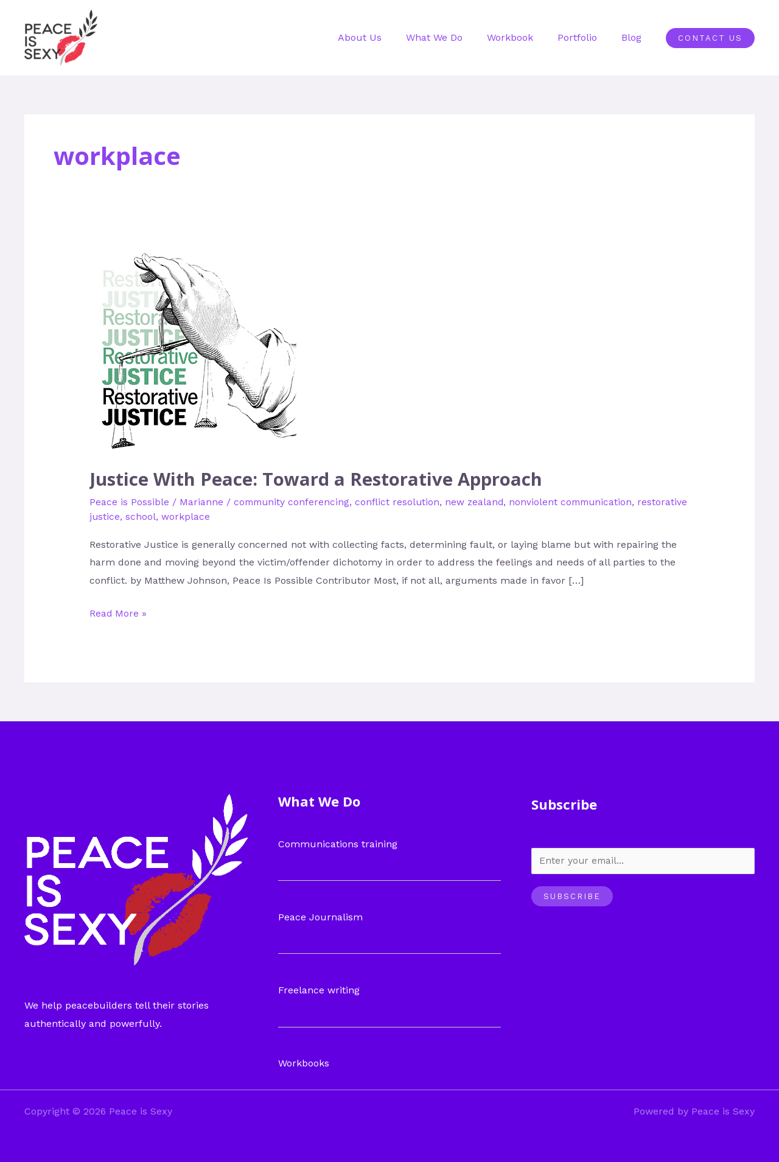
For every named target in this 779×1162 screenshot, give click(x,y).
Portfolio (584, 37)
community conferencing (293, 501)
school (194, 516)
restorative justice (131, 516)
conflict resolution (401, 501)
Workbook (522, 37)
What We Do (451, 37)
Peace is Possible (129, 501)
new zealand (479, 501)
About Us (381, 37)
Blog (634, 37)
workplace (239, 516)
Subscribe (572, 896)
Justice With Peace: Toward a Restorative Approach (318, 478)
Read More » (118, 610)
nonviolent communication (577, 501)
